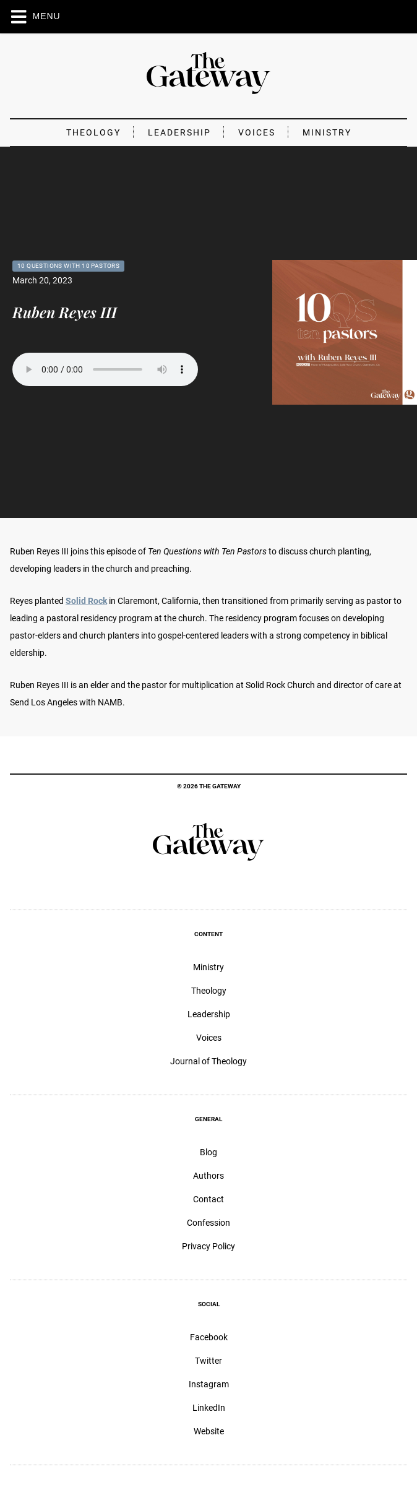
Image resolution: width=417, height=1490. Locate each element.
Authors (208, 1176)
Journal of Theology (208, 1061)
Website (209, 1431)
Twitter (208, 1361)
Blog (208, 1152)
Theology (93, 132)
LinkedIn (208, 1408)
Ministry (327, 132)
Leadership (179, 132)
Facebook (209, 1337)
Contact (208, 1199)
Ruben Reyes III (64, 312)
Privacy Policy (208, 1246)
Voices (256, 132)
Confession (208, 1223)
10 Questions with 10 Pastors (68, 265)
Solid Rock (86, 601)
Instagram (209, 1384)
